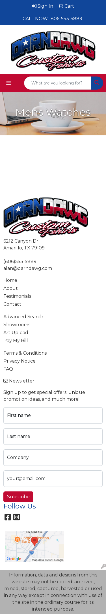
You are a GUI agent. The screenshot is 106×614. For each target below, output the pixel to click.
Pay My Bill (15, 340)
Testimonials (17, 296)
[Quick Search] (57, 83)
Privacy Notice (19, 361)
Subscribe (18, 496)
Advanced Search (23, 316)
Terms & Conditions (25, 353)
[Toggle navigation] (9, 83)
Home (10, 280)
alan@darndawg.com (27, 268)
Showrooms (16, 324)
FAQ (8, 369)
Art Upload (15, 332)
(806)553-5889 (19, 261)
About (10, 288)
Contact (12, 304)
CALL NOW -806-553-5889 (52, 18)
